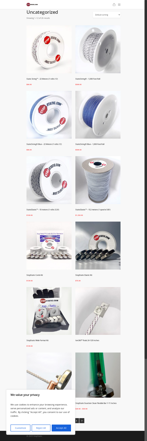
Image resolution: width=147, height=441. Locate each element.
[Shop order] (107, 15)
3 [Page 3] (76, 420)
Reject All (41, 427)
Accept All (61, 427)
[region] (40, 412)
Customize (20, 427)
